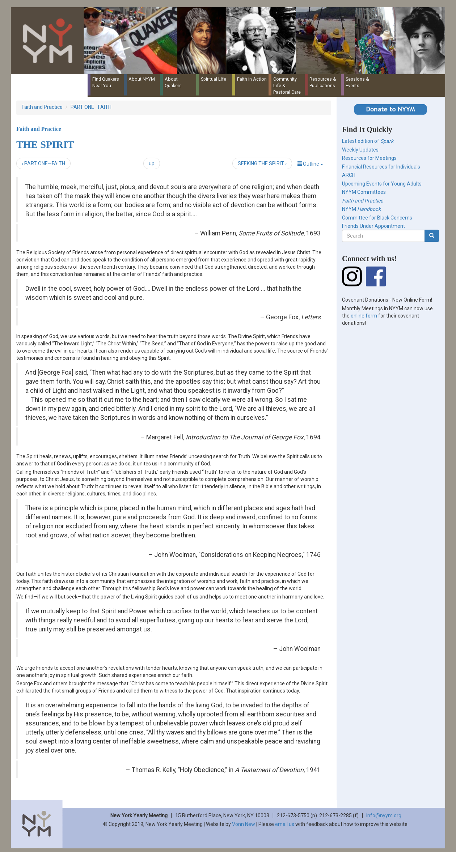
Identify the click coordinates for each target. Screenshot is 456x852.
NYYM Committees (364, 192)
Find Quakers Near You (105, 82)
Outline (310, 164)
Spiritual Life (213, 79)
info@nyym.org (383, 815)
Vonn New (243, 824)
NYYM (361, 209)
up (152, 163)
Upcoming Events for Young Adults (382, 184)
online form (364, 316)
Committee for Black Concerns (377, 218)
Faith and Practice (42, 107)
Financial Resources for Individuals (381, 167)
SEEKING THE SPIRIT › (262, 163)
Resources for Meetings (369, 158)
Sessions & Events (357, 82)
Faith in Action (252, 79)
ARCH (348, 175)
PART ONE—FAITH (91, 107)
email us (284, 824)
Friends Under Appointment (373, 226)
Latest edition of (367, 141)
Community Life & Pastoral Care (287, 85)
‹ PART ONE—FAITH (43, 163)
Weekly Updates (360, 150)
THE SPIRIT (45, 144)
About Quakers (173, 82)
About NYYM (141, 79)
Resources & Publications (322, 82)
